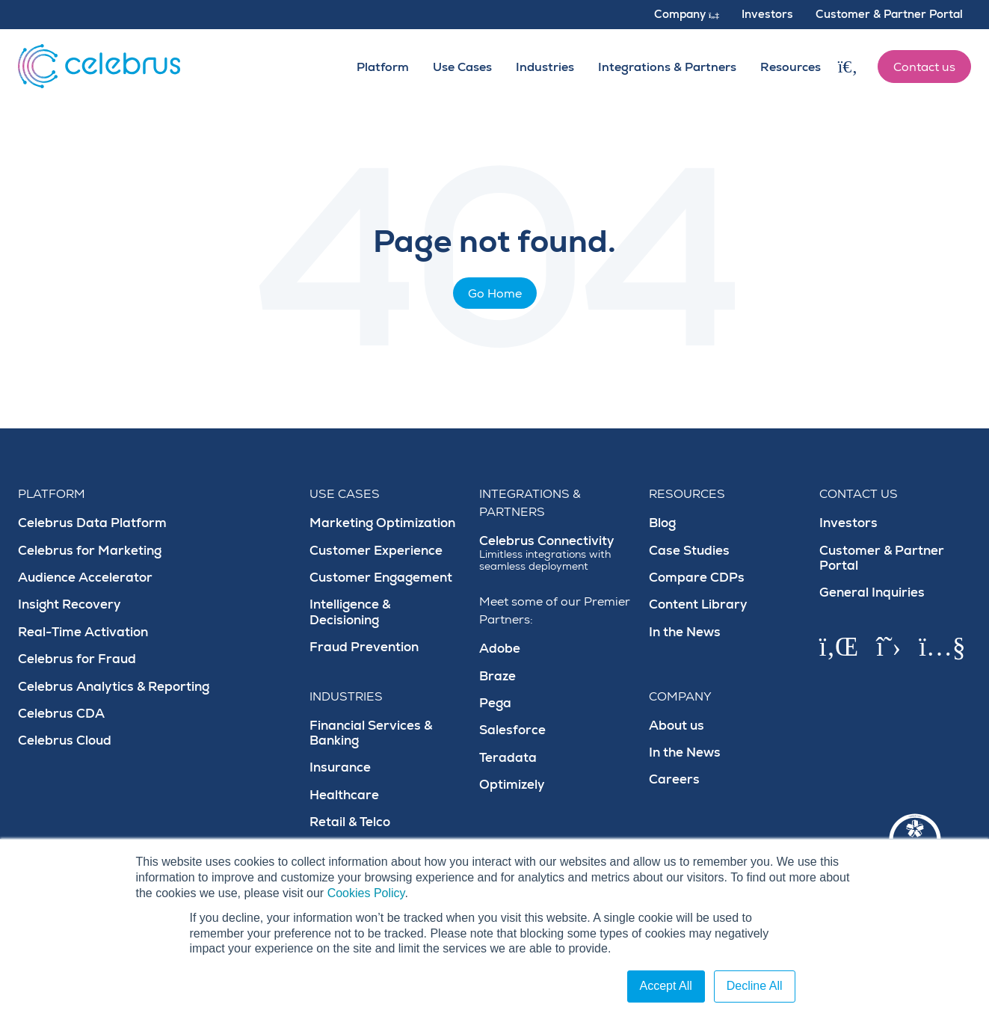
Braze (497, 676)
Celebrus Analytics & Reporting (113, 687)
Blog (662, 523)
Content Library (698, 604)
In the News (685, 632)
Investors (848, 523)
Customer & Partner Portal (881, 558)
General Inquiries (872, 592)
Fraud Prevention (364, 647)
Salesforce (512, 730)
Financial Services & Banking (370, 733)
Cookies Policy (366, 893)
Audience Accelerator (85, 577)
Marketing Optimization (382, 523)
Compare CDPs (697, 577)
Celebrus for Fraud (77, 659)
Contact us (924, 67)
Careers (674, 779)
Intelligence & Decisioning (349, 612)
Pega (495, 703)
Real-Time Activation (83, 632)
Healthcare (344, 795)
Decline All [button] (755, 985)
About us (676, 725)
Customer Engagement (380, 577)
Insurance (340, 767)
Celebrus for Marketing (89, 550)
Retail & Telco (349, 822)
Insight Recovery (69, 604)
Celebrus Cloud (64, 740)
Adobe (499, 648)
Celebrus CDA (61, 713)
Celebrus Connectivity (555, 553)
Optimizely (512, 784)
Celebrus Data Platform (92, 523)
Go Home (495, 293)
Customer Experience (376, 550)
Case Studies (689, 550)
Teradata (508, 758)
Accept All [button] (666, 985)
